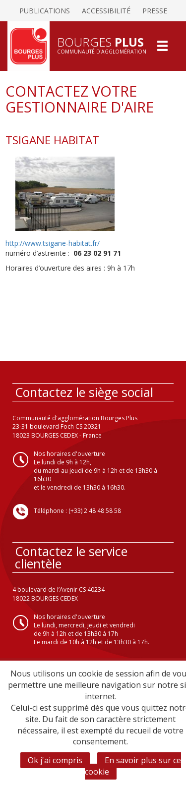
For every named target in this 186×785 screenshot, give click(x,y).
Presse (154, 10)
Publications (44, 10)
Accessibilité (106, 10)
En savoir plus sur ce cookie (133, 766)
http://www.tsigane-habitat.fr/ (52, 243)
